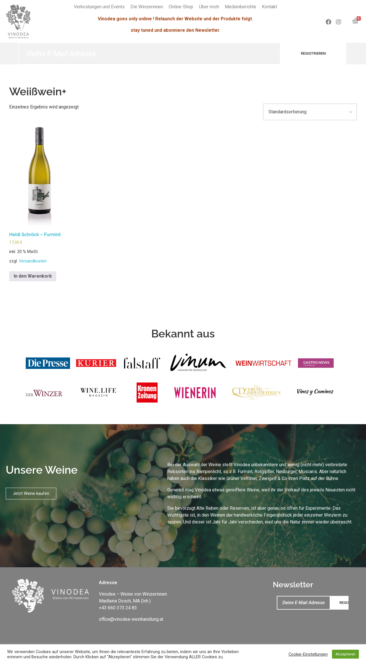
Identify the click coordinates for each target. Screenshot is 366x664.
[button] (31, 493)
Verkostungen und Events (99, 6)
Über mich (209, 6)
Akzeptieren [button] (345, 654)
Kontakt (269, 6)
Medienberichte (240, 6)
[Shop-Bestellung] (310, 112)
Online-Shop (181, 6)
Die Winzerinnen (146, 6)
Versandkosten (33, 261)
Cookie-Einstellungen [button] (308, 654)
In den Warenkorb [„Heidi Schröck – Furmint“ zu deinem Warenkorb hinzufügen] (33, 276)
